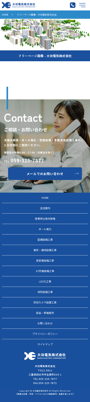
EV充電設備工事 (45, 271)
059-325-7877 (27, 160)
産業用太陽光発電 (45, 218)
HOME (5, 14)
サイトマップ (45, 344)
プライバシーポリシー (45, 334)
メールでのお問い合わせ (45, 173)
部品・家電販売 (45, 313)
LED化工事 (45, 281)
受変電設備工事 (45, 260)
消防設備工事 (45, 292)
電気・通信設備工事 (45, 250)
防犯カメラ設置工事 (45, 302)
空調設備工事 (45, 239)
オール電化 (45, 229)
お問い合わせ (45, 323)
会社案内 (45, 208)
